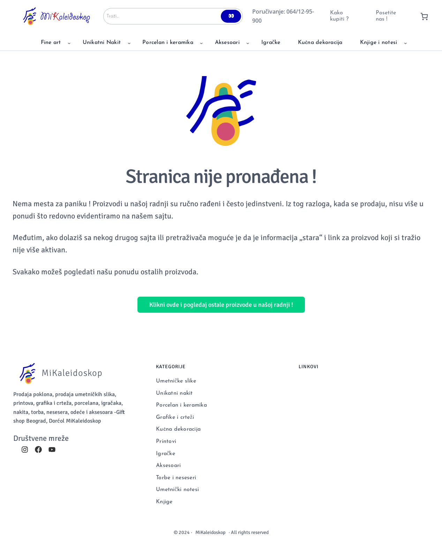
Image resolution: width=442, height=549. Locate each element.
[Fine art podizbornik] (69, 43)
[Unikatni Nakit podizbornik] (129, 43)
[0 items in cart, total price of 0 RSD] (424, 16)
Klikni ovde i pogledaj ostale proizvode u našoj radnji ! (221, 305)
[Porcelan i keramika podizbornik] (201, 43)
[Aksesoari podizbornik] (247, 43)
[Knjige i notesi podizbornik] (405, 43)
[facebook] (38, 449)
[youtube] (52, 449)
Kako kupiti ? (339, 16)
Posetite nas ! (386, 16)
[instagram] (25, 449)
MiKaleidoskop (210, 532)
